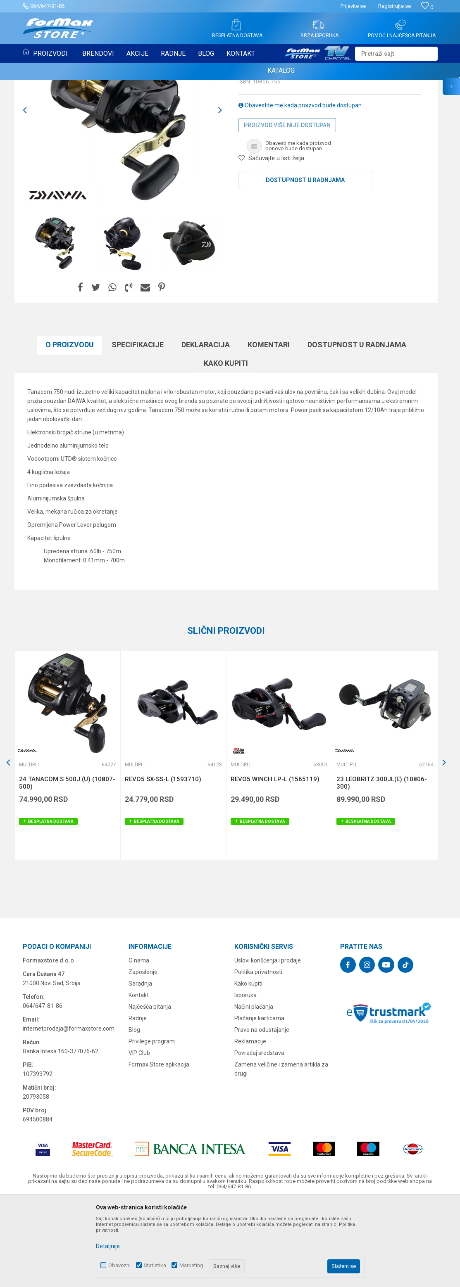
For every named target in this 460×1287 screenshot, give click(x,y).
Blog (134, 1114)
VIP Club (139, 1137)
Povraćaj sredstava (259, 1137)
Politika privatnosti (258, 1056)
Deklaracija (205, 429)
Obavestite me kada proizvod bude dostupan (300, 190)
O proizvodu (69, 429)
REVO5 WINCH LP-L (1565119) (275, 863)
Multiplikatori (260, 138)
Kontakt (139, 1079)
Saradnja (140, 1068)
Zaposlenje (143, 1056)
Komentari (269, 429)
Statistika (155, 1265)
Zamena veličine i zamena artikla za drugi (281, 1153)
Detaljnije (108, 1246)
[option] (122, 194)
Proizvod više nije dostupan (287, 209)
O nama (139, 1045)
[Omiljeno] (427, 7)
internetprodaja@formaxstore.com (68, 1113)
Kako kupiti (226, 447)
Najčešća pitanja (150, 1091)
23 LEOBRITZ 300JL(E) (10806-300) (381, 867)
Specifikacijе (138, 429)
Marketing (191, 1265)
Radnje (138, 1103)
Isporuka (245, 1079)
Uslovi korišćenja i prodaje (267, 1045)
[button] (396, 54)
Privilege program (152, 1126)
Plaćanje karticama (259, 1103)
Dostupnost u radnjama (305, 264)
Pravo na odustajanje (261, 1114)
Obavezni (119, 1265)
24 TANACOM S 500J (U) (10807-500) (67, 867)
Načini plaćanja (253, 1091)
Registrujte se (394, 6)
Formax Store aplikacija (159, 1149)
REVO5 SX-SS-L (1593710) (163, 863)
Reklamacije (250, 1126)
